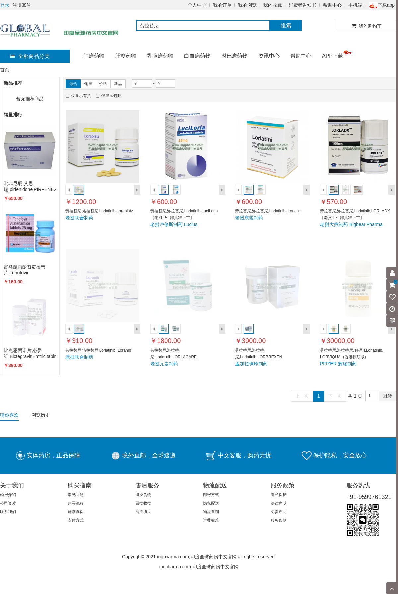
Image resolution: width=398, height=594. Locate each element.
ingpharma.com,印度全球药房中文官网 (199, 566)
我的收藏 (272, 5)
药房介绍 (8, 494)
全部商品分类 (30, 56)
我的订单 (222, 5)
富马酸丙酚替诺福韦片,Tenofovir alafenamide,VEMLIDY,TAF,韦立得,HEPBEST (30, 270)
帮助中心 (332, 5)
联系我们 (8, 511)
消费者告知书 (302, 5)
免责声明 (279, 511)
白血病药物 (197, 56)
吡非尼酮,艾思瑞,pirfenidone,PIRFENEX (30, 186)
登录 (4, 5)
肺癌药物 (93, 56)
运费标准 (211, 520)
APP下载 (332, 56)
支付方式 (76, 520)
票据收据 (143, 503)
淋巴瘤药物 (234, 56)
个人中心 (197, 5)
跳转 (387, 395)
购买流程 (76, 503)
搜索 (286, 25)
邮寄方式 (211, 494)
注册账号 (21, 5)
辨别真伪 (76, 511)
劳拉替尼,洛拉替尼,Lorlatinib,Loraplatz (99, 211)
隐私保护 (279, 494)
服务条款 (279, 520)
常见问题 (76, 494)
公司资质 (8, 503)
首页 (4, 69)
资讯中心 (269, 56)
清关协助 (143, 511)
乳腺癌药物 (160, 56)
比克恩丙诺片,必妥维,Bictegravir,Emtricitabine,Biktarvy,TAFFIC (30, 353)
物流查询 (211, 511)
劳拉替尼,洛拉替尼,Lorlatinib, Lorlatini (268, 211)
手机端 (355, 5)
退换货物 (143, 494)
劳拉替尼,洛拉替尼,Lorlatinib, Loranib (98, 350)
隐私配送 (211, 503)
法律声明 (279, 503)
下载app (382, 5)
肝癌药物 (125, 56)
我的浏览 (247, 5)
